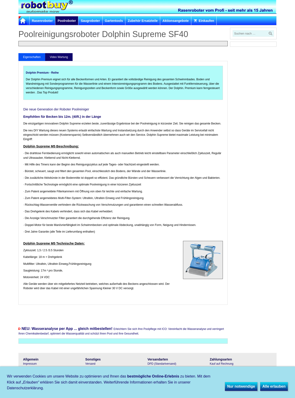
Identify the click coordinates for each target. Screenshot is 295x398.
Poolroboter (67, 21)
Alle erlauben (274, 386)
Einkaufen (204, 21)
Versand (90, 363)
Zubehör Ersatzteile (143, 21)
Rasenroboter (42, 21)
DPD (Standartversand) (162, 363)
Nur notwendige (241, 386)
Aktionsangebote (175, 21)
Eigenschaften (32, 57)
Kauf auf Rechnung (221, 363)
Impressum (30, 363)
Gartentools (114, 21)
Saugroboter (90, 21)
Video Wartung (59, 57)
